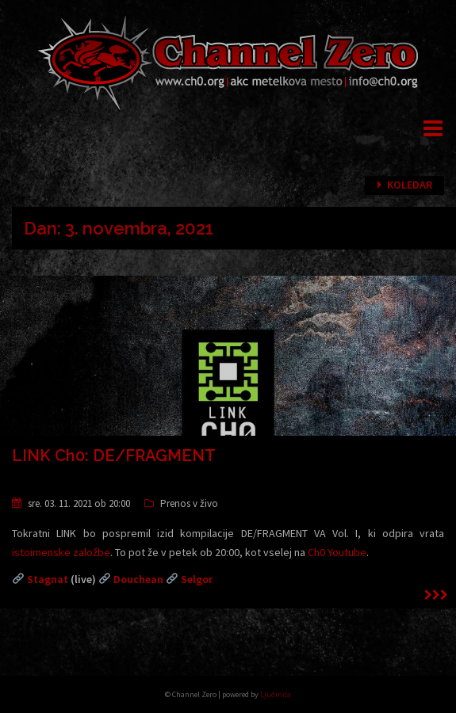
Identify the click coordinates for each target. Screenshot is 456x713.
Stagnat (47, 579)
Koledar (409, 184)
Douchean (138, 579)
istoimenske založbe (61, 552)
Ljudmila (275, 694)
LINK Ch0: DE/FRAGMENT (114, 455)
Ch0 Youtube (337, 552)
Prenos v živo (189, 503)
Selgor (197, 579)
